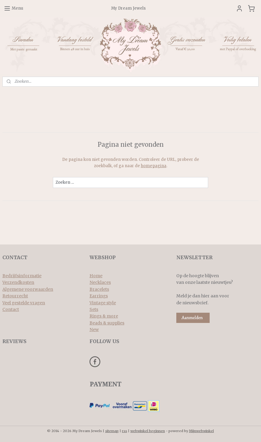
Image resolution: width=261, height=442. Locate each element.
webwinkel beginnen (147, 431)
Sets (94, 309)
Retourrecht (15, 296)
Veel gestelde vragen (23, 302)
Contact (10, 309)
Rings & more (104, 316)
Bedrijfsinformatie (21, 275)
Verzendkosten (18, 282)
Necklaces (100, 282)
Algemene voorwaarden (27, 289)
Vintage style (103, 302)
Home (96, 275)
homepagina (153, 165)
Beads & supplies (107, 323)
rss (124, 431)
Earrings (99, 296)
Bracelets (99, 289)
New (94, 329)
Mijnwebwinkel (201, 431)
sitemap (112, 431)
